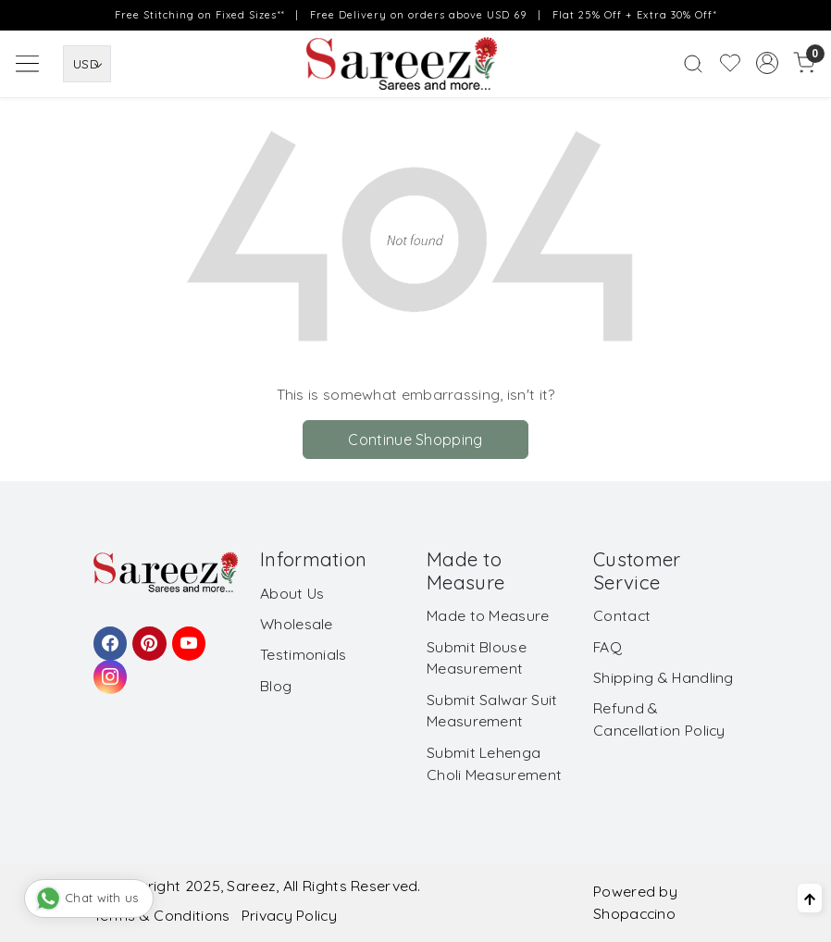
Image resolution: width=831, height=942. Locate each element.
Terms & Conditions (161, 915)
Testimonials (303, 654)
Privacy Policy (289, 915)
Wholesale (296, 623)
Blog (275, 685)
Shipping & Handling (663, 677)
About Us (292, 593)
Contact (622, 615)
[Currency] (87, 63)
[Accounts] (767, 63)
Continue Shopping (415, 439)
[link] (693, 63)
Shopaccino (634, 913)
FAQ (607, 647)
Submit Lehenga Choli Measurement (494, 763)
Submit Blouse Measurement (477, 658)
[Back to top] (810, 898)
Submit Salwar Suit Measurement (492, 710)
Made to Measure (488, 615)
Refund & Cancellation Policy (659, 719)
